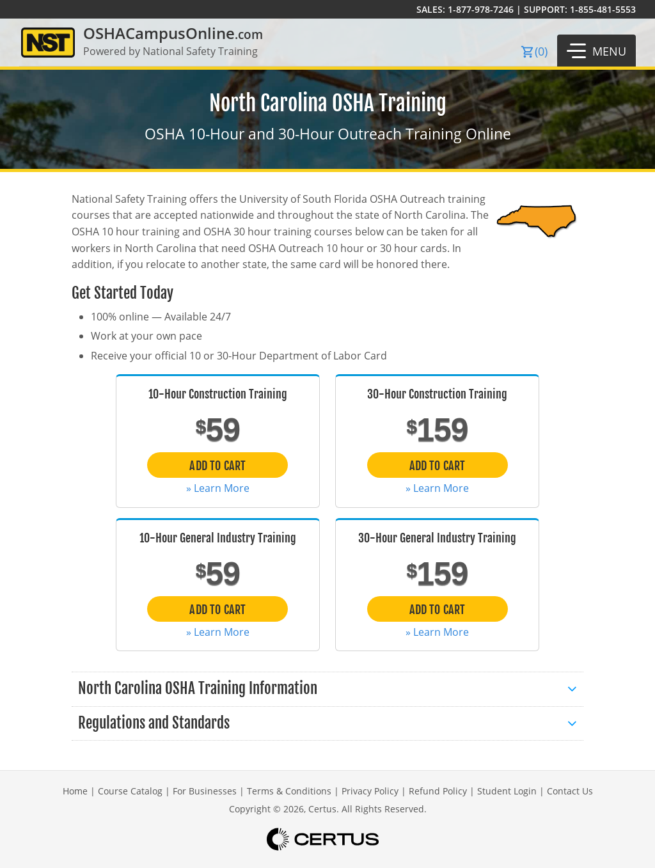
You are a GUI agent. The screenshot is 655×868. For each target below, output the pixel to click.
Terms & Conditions (289, 791)
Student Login (507, 791)
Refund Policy (438, 791)
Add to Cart (217, 466)
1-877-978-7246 (481, 9)
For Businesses (205, 791)
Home (75, 791)
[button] (596, 51)
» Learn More (217, 488)
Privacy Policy (370, 791)
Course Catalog (130, 791)
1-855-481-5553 (603, 9)
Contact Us (570, 791)
